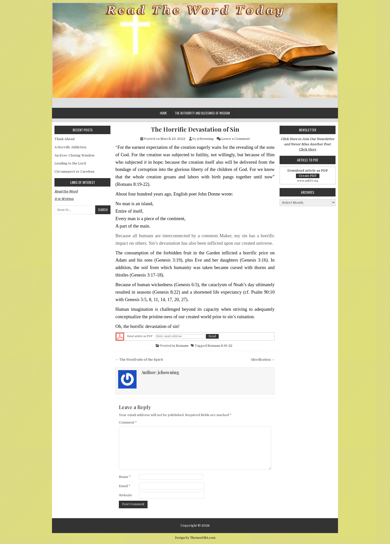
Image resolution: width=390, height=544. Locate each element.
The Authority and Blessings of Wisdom (202, 113)
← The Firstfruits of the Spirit (139, 359)
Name (125, 477)
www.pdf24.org (307, 180)
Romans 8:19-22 (219, 346)
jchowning (205, 139)
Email (124, 486)
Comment (128, 422)
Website (125, 495)
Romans (182, 346)
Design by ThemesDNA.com (195, 538)
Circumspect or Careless (74, 171)
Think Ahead (64, 139)
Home (163, 113)
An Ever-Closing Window (74, 155)
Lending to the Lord (70, 163)
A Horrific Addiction (70, 147)
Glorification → (263, 359)
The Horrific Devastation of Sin (195, 129)
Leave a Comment (235, 139)
